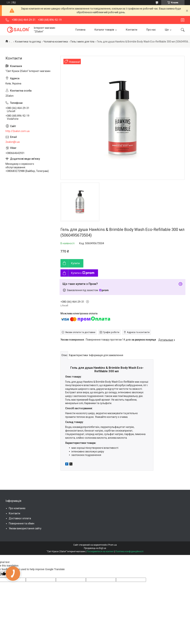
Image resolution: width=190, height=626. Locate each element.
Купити (75, 263)
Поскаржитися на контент (100, 551)
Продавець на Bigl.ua (95, 548)
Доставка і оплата (20, 518)
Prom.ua (112, 545)
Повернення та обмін (21, 523)
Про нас (151, 29)
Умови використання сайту (25, 528)
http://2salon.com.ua (17, 131)
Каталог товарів (104, 29)
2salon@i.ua (12, 141)
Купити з (82, 273)
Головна (80, 29)
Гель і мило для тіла (82, 41)
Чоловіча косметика (55, 41)
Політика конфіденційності (129, 551)
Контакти (131, 29)
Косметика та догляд (28, 41)
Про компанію (17, 508)
